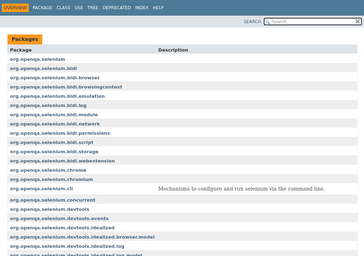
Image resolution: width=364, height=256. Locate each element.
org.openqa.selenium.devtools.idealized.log (67, 246)
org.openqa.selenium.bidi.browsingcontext (66, 87)
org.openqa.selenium (37, 59)
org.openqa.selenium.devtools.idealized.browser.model (82, 237)
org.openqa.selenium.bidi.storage (54, 151)
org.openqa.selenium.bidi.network (55, 124)
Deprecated (117, 7)
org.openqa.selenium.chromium (51, 179)
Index (142, 7)
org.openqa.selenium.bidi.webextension (62, 161)
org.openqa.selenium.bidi (43, 68)
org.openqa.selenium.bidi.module (54, 114)
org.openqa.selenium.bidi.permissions (60, 133)
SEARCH (252, 21)
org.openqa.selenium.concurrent (52, 200)
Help (158, 7)
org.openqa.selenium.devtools (49, 209)
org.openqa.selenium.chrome (48, 170)
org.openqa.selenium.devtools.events (59, 218)
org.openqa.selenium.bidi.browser (55, 77)
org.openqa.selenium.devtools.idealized (62, 227)
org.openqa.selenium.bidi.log (48, 105)
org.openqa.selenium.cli (41, 188)
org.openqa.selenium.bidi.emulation (57, 96)
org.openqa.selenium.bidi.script (51, 142)
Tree (92, 7)
